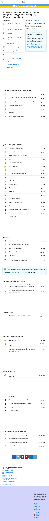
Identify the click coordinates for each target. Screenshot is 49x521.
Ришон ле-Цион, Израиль (10, 483)
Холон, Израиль (8, 475)
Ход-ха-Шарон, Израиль (9, 481)
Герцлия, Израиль (8, 484)
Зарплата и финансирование (15, 47)
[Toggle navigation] (46, 2)
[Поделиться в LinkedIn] (31, 457)
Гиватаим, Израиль (8, 473)
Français (36, 517)
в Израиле (36, 20)
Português (37, 509)
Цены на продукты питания (14, 29)
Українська (37, 506)
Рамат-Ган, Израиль (9, 472)
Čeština (36, 512)
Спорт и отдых (11, 43)
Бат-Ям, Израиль (8, 480)
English (36, 503)
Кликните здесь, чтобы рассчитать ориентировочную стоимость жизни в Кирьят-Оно (34, 46)
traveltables (23, 2)
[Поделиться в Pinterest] (27, 457)
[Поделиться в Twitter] (18, 457)
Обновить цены (30, 272)
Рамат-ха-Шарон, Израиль (10, 478)
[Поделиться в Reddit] (35, 457)
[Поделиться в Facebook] (14, 457)
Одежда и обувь (11, 54)
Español (36, 508)
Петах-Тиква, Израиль (9, 470)
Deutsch (36, 515)
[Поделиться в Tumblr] (22, 457)
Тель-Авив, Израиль (9, 476)
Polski (36, 505)
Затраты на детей (12, 51)
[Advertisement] (24, 80)
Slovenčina (37, 511)
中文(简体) (37, 514)
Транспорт (10, 33)
